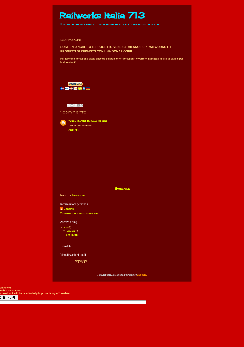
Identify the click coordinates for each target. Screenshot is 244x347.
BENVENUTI (72, 235)
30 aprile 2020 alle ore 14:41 (92, 121)
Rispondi (73, 130)
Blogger (142, 275)
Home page (122, 188)
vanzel (72, 121)
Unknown (69, 209)
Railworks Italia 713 (102, 16)
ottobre (71, 231)
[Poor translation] (12, 297)
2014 (66, 227)
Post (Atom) (78, 195)
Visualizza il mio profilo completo (79, 213)
